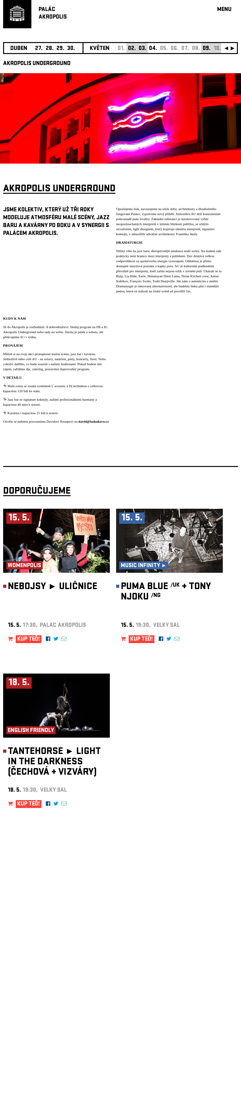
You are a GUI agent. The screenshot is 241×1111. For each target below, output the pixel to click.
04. (153, 48)
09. (207, 48)
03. (143, 48)
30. (71, 48)
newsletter (197, 952)
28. (50, 48)
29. (60, 48)
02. (132, 48)
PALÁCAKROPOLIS (53, 13)
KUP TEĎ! (28, 639)
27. (39, 48)
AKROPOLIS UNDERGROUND (37, 64)
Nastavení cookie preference (28, 1025)
